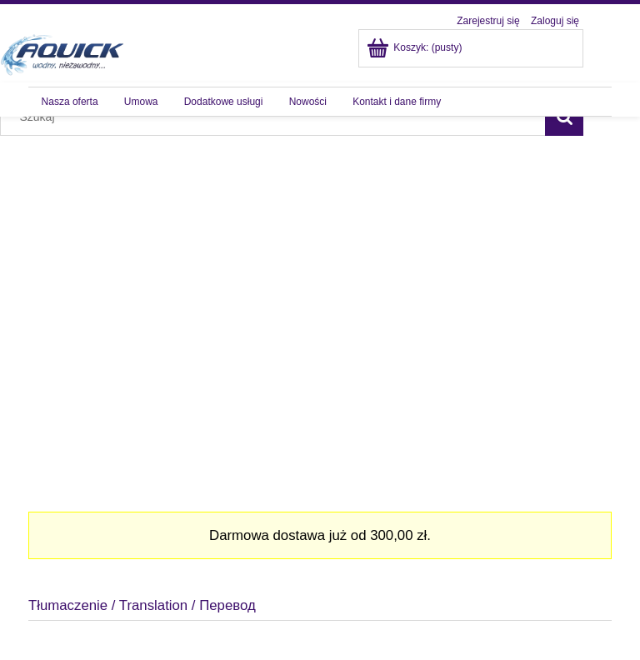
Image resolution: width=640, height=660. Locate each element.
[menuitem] (69, 102)
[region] (320, 307)
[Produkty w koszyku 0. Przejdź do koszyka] (415, 47)
